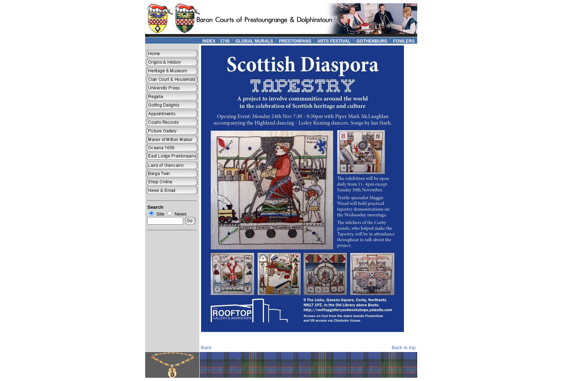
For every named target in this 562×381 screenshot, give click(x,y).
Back (206, 347)
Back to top (404, 347)
